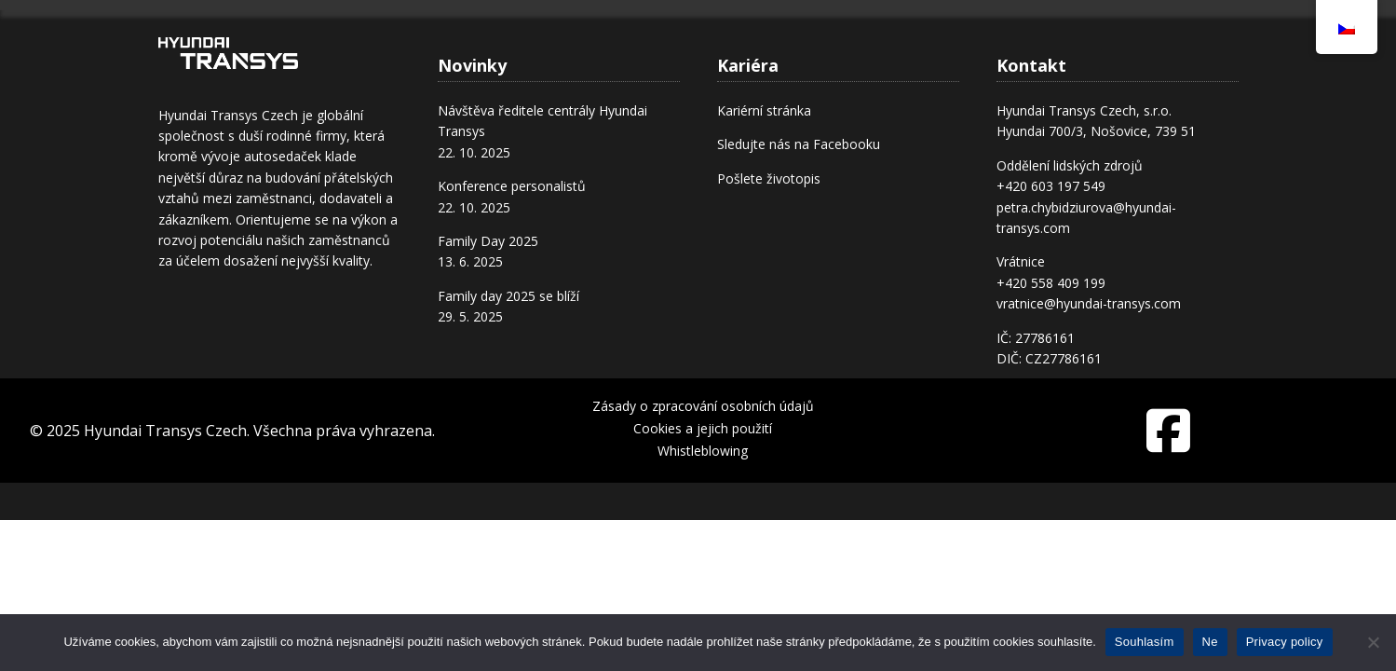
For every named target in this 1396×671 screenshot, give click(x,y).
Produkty (796, 46)
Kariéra (890, 31)
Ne (1210, 642)
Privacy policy (1284, 642)
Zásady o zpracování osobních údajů (703, 406)
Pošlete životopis (768, 178)
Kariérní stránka (764, 110)
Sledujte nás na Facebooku (798, 144)
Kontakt (1149, 46)
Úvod (489, 46)
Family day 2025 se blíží (508, 296)
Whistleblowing (702, 450)
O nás (591, 46)
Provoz (694, 46)
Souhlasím (1144, 642)
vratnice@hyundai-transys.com (1088, 303)
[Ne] (1372, 642)
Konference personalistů (512, 186)
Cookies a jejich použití (702, 428)
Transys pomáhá (1024, 46)
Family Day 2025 (488, 241)
